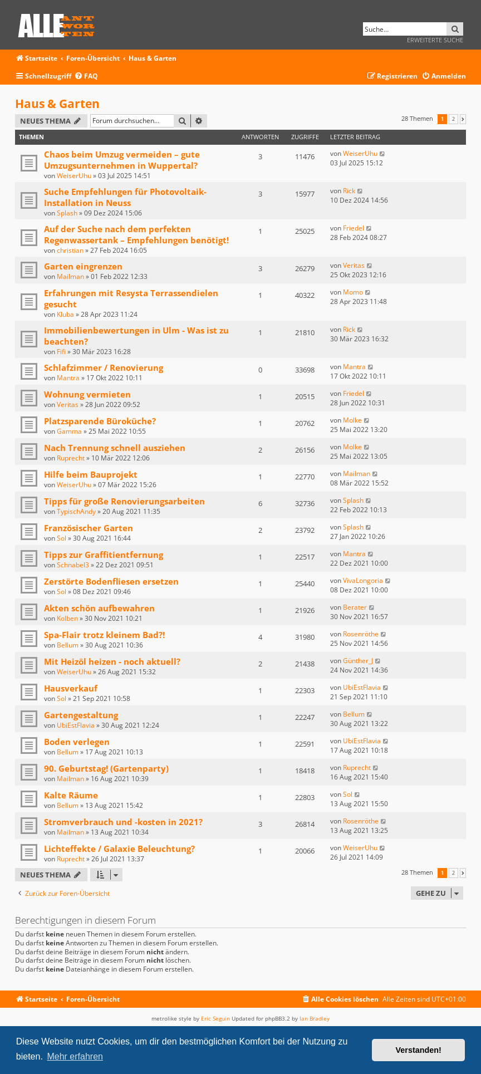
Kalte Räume (71, 795)
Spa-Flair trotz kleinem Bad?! (104, 634)
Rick (349, 190)
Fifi (61, 351)
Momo (353, 292)
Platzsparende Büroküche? (100, 420)
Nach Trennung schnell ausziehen (114, 447)
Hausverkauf (70, 688)
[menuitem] (86, 76)
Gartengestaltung (81, 714)
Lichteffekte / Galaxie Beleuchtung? (119, 848)
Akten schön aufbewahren (99, 608)
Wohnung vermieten (87, 394)
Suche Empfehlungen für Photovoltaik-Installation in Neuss (125, 197)
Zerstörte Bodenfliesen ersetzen (111, 581)
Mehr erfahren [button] (75, 1056)
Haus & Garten (57, 103)
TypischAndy (76, 511)
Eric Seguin (215, 1018)
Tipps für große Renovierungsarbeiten (124, 501)
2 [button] (453, 119)
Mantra (68, 377)
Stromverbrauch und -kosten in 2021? (123, 821)
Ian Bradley (315, 1018)
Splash (67, 213)
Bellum (67, 645)
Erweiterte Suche (435, 40)
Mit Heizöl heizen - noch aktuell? (112, 661)
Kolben (67, 618)
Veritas (354, 265)
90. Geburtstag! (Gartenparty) (106, 768)
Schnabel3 (73, 565)
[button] (463, 119)
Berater (355, 607)
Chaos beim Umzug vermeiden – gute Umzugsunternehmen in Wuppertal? (122, 160)
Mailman (70, 276)
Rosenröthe (361, 634)
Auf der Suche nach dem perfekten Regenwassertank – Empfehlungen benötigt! (136, 234)
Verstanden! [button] (418, 1050)
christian (70, 250)
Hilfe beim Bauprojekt (91, 474)
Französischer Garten (88, 527)
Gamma (69, 431)
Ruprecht (71, 458)
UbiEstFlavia (362, 687)
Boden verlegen (77, 741)
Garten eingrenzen (83, 266)
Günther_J (358, 660)
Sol (61, 538)
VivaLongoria (363, 580)
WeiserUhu (74, 175)
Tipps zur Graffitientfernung (103, 554)
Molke (352, 420)
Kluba (65, 314)
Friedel (353, 228)
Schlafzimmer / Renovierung (103, 367)
